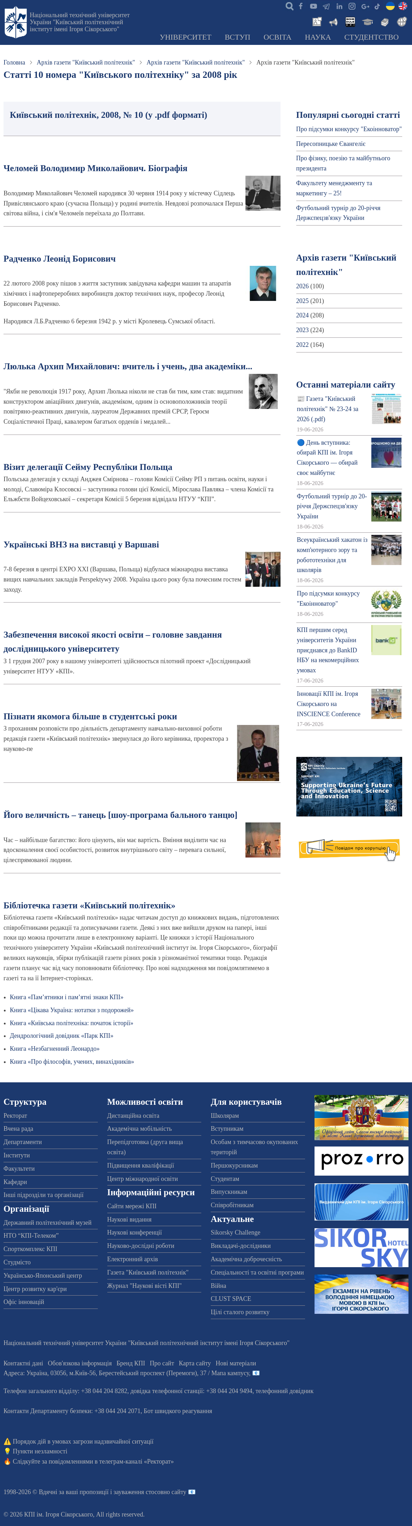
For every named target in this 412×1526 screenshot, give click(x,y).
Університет (185, 37)
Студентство (371, 37)
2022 (302, 344)
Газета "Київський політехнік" (148, 1272)
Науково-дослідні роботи (141, 1245)
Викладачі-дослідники (241, 1245)
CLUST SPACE (231, 1298)
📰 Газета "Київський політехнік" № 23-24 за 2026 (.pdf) (328, 409)
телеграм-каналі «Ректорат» (136, 1461)
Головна (14, 62)
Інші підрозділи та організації (43, 1194)
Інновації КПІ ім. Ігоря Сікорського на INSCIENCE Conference (328, 704)
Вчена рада (18, 1128)
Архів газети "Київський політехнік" (86, 62)
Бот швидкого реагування (178, 1410)
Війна (218, 1285)
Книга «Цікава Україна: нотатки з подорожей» (72, 1010)
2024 (302, 315)
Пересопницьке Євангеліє (331, 143)
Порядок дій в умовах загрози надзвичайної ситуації (83, 1441)
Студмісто (17, 1262)
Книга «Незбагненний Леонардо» (55, 1048)
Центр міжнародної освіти (142, 1178)
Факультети (19, 1168)
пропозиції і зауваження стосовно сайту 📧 (138, 1491)
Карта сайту (195, 1363)
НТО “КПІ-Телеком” (31, 1235)
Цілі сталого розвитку (240, 1312)
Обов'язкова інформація (80, 1363)
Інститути (17, 1155)
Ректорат (15, 1115)
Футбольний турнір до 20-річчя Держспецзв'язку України (332, 506)
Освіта (278, 37)
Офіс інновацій (24, 1301)
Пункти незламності (40, 1451)
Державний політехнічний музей (48, 1222)
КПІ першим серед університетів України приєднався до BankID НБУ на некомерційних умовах (328, 650)
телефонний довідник (285, 1390)
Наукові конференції (134, 1232)
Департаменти (23, 1141)
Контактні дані (23, 1363)
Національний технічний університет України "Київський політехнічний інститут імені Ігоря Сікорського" (80, 22)
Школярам (225, 1115)
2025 (302, 300)
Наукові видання (129, 1219)
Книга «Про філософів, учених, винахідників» (72, 1061)
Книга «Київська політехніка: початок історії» (71, 1023)
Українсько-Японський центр (43, 1275)
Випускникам (229, 1191)
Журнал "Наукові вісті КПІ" (144, 1285)
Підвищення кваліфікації (140, 1165)
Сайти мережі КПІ (132, 1206)
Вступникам (227, 1128)
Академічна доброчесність (246, 1259)
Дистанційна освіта (133, 1115)
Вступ (237, 37)
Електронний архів (132, 1259)
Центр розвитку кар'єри (35, 1288)
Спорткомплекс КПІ (31, 1248)
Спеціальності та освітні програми (257, 1272)
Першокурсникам (234, 1165)
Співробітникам (232, 1205)
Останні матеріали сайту (346, 384)
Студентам (225, 1178)
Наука (318, 37)
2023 (302, 330)
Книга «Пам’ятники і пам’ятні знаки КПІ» (66, 997)
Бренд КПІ (130, 1363)
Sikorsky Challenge (236, 1232)
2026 (302, 286)
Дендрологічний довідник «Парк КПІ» (61, 1035)
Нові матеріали (236, 1363)
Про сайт (162, 1363)
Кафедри (15, 1181)
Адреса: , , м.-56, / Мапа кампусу (126, 1373)
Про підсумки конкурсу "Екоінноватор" (349, 129)
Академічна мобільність (139, 1128)
